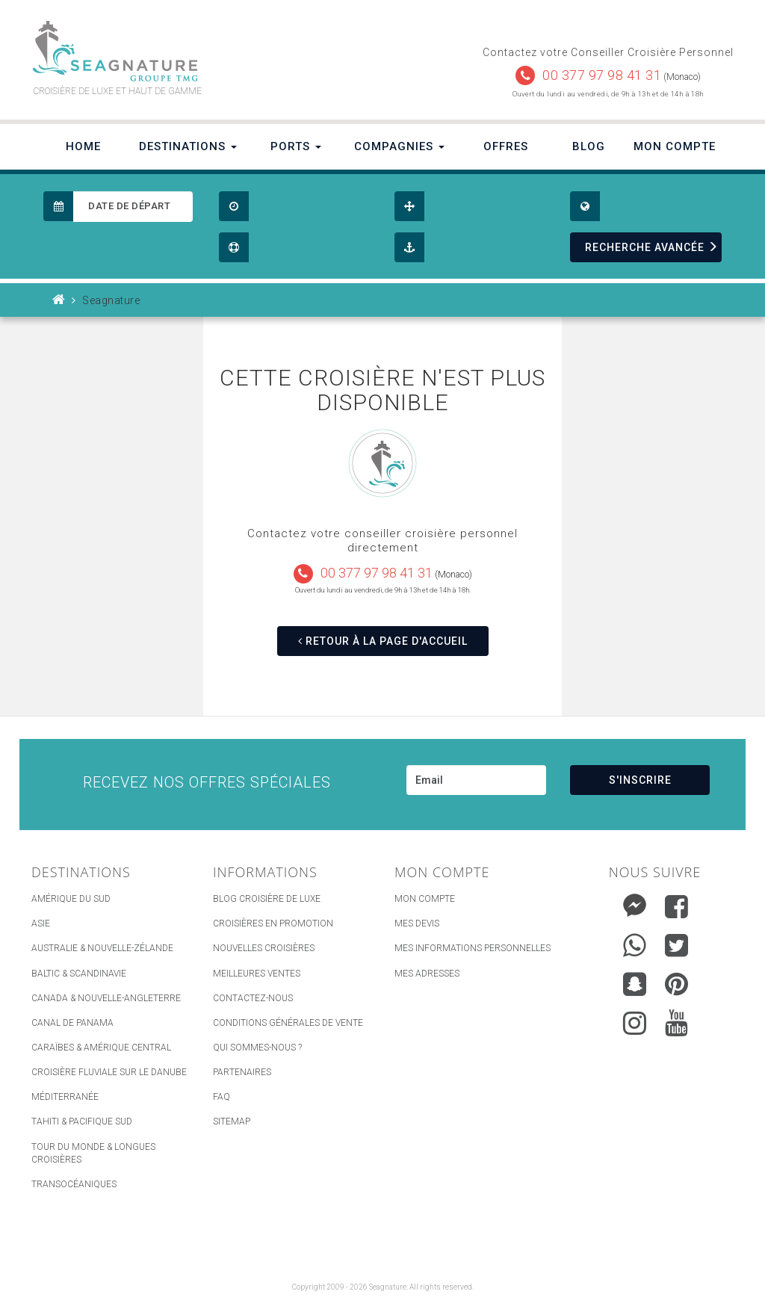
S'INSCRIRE (640, 780)
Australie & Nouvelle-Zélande (102, 948)
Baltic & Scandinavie (78, 973)
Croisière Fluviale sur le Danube (109, 1072)
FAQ (221, 1097)
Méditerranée (65, 1097)
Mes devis (416, 923)
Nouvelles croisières (264, 948)
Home (83, 146)
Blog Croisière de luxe (266, 899)
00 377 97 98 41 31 (601, 75)
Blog (588, 146)
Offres (505, 146)
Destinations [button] (188, 146)
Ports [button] (295, 146)
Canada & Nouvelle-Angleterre (106, 998)
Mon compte (424, 899)
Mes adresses (426, 973)
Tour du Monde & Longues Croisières (93, 1153)
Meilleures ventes (256, 973)
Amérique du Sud (71, 899)
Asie (40, 923)
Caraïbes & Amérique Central (101, 1047)
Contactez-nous (253, 998)
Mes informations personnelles (472, 948)
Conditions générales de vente (288, 1023)
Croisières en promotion (273, 923)
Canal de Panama (72, 1023)
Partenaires (242, 1072)
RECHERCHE (652, 247)
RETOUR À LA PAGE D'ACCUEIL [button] (383, 641)
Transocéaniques (74, 1184)
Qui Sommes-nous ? (257, 1047)
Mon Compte (675, 146)
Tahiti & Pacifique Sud (81, 1121)
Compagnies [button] (399, 146)
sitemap (231, 1121)
